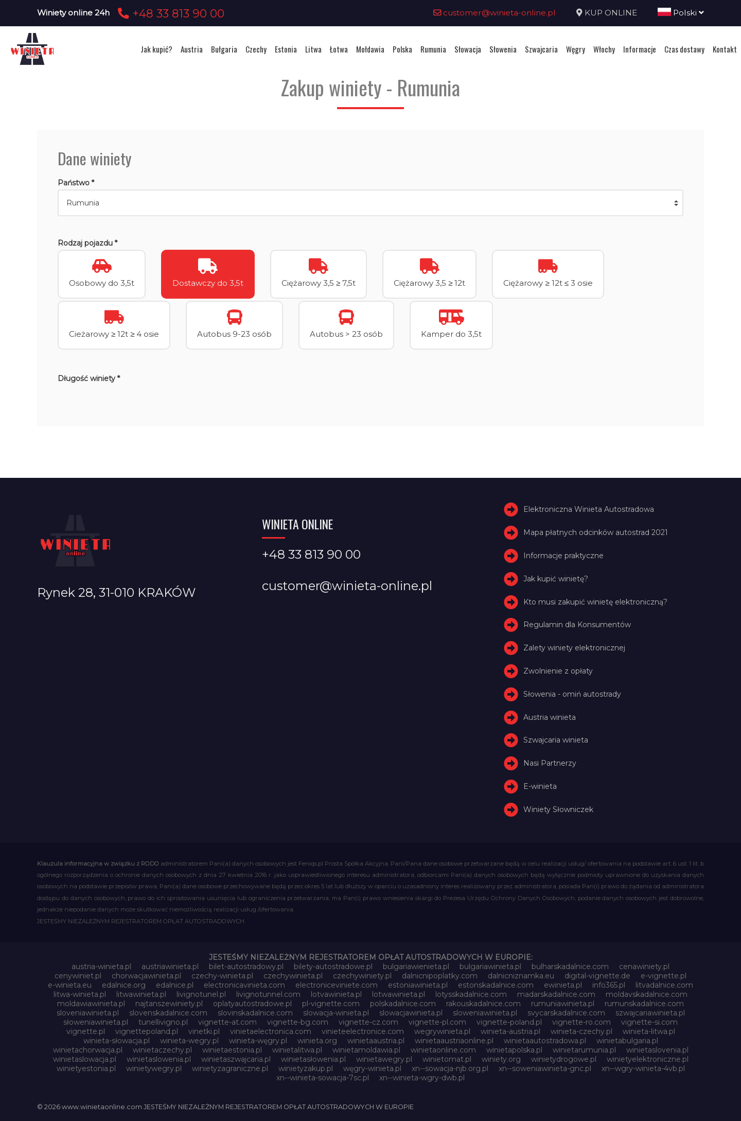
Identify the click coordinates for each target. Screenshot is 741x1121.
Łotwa (339, 49)
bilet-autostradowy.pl (246, 966)
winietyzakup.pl (305, 1068)
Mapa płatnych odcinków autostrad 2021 (595, 532)
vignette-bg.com (297, 1022)
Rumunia (433, 49)
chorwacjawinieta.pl (146, 975)
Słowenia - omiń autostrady (572, 694)
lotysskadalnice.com (471, 994)
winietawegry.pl (384, 1059)
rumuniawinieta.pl (562, 1003)
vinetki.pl (204, 1031)
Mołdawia (370, 49)
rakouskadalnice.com (483, 1003)
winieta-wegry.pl (189, 1040)
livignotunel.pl (201, 994)
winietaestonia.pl (232, 1050)
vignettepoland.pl (146, 1031)
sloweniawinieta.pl (485, 1012)
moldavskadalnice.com (646, 994)
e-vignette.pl (663, 975)
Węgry (575, 49)
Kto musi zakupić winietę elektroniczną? (595, 602)
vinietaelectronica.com (270, 1031)
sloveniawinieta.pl (88, 1012)
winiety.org (501, 1059)
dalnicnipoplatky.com (440, 975)
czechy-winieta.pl (222, 975)
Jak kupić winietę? (555, 578)
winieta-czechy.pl (581, 1031)
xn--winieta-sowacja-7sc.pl (322, 1077)
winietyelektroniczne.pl (648, 1059)
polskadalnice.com (403, 1003)
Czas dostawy (684, 49)
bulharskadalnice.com (570, 966)
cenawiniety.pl (644, 966)
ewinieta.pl (563, 985)
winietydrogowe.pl (563, 1059)
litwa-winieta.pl (80, 994)
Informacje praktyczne (563, 555)
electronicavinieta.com (244, 985)
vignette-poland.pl (509, 1022)
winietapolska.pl (514, 1050)
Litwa (313, 49)
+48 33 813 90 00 (169, 13)
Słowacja (467, 49)
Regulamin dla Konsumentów (577, 624)
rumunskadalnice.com (644, 1003)
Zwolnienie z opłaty (558, 671)
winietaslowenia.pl (159, 1059)
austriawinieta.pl (170, 966)
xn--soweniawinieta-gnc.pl (545, 1068)
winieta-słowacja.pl (116, 1040)
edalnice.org (124, 985)
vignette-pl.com (437, 1022)
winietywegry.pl (154, 1068)
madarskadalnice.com (556, 994)
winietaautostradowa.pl (545, 1040)
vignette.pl (85, 1031)
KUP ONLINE (611, 13)
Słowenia (503, 49)
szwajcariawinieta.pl (650, 1012)
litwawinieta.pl (141, 994)
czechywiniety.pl (362, 975)
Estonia (286, 49)
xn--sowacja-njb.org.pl (450, 1068)
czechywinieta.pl (293, 975)
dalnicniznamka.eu (521, 975)
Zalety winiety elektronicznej (574, 647)
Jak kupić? (156, 49)
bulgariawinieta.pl (490, 966)
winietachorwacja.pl (87, 1050)
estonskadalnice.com (496, 985)
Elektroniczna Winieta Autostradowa (588, 509)
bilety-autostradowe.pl (333, 966)
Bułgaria (224, 49)
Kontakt (725, 49)
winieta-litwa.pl (649, 1031)
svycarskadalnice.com (566, 1012)
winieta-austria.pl (510, 1031)
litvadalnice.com (664, 985)
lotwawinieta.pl (398, 994)
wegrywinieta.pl (442, 1031)
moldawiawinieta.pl (91, 1003)
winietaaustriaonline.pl (454, 1040)
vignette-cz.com (368, 1022)
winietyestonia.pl (86, 1068)
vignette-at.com (227, 1022)
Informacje (639, 49)
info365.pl (608, 985)
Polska (402, 49)
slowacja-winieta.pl (336, 1012)
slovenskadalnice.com (168, 1012)
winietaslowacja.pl (84, 1059)
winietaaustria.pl (375, 1040)
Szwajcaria (541, 49)
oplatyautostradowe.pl (252, 1003)
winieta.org (317, 1040)
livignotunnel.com (268, 994)
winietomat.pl (446, 1059)
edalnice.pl (174, 985)
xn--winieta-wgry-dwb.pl (422, 1077)
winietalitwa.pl (297, 1050)
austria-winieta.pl (101, 966)
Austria (192, 49)
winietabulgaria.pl (627, 1040)
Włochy (604, 49)
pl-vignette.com (331, 1003)
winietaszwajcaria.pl (236, 1059)
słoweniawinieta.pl (95, 1022)
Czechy (256, 49)
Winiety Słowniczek (558, 809)
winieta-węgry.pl (258, 1040)
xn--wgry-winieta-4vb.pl (643, 1068)
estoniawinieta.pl (418, 985)
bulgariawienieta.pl (416, 966)
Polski (681, 13)
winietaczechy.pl (162, 1050)
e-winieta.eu (70, 985)
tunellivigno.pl (163, 1022)
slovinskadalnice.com (255, 1012)
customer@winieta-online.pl (494, 13)
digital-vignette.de (597, 975)
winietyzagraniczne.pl (230, 1068)
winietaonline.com (443, 1050)
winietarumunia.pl (584, 1050)
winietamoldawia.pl (366, 1050)
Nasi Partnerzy (549, 763)
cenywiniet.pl (78, 975)
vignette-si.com (649, 1022)
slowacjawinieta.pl (411, 1012)
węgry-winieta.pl (372, 1068)
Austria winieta (549, 717)
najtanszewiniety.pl (169, 1003)
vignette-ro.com (581, 1022)
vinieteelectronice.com (363, 1031)
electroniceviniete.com (336, 985)
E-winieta (540, 786)
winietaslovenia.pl (657, 1050)
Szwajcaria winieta (555, 740)
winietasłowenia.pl (313, 1059)
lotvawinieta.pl (336, 994)
